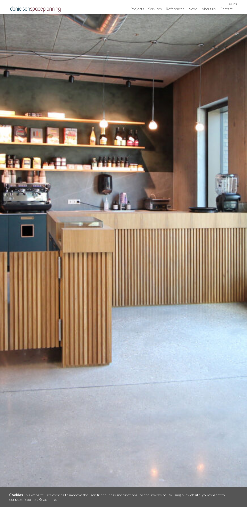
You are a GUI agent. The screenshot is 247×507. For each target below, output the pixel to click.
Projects (137, 9)
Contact (226, 9)
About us (209, 9)
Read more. (48, 499)
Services (155, 9)
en (235, 4)
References (175, 9)
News (193, 9)
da (230, 4)
